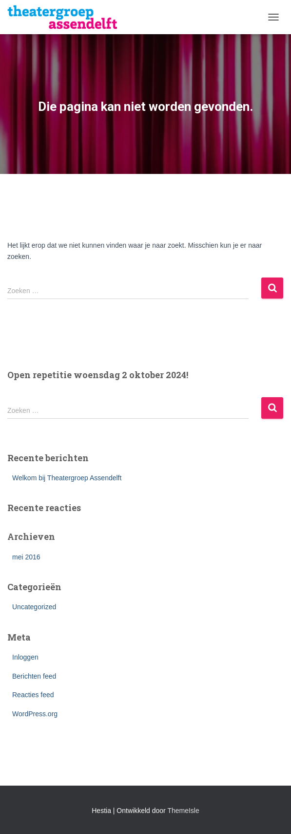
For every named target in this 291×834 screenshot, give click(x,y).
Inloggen (25, 657)
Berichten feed (34, 676)
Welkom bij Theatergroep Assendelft (66, 478)
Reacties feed (33, 695)
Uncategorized (34, 607)
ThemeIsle (183, 810)
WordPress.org (35, 714)
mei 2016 (26, 557)
